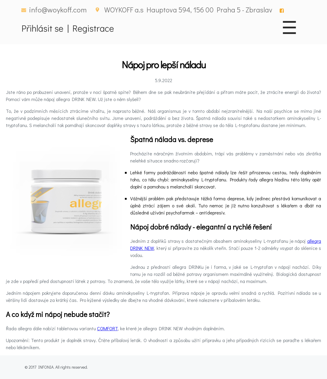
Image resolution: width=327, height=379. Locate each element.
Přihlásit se (42, 28)
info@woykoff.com (58, 9)
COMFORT (107, 328)
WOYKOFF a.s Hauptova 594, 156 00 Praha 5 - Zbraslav (188, 9)
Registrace (93, 28)
